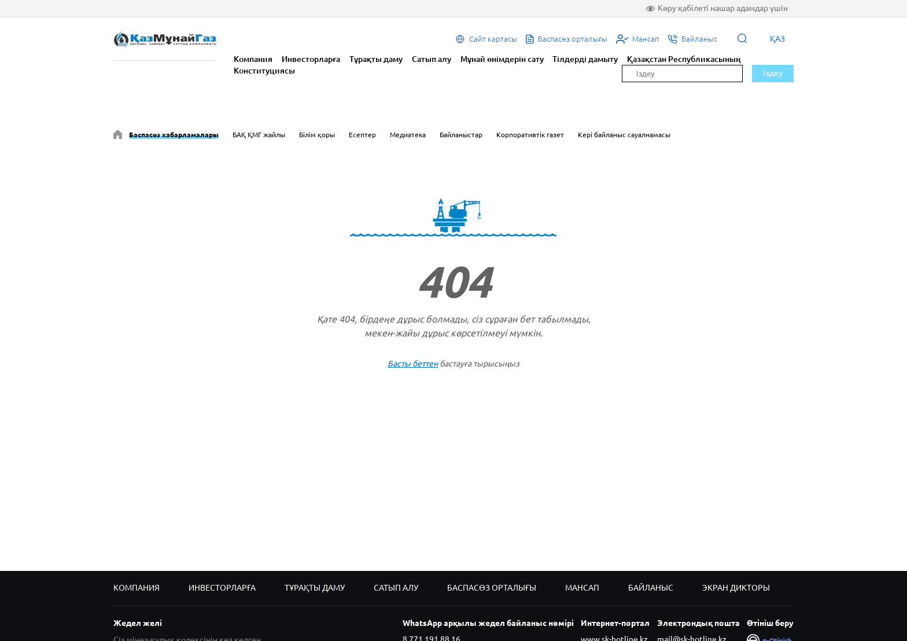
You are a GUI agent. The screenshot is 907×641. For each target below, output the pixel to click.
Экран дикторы (736, 587)
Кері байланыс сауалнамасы (624, 134)
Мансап (582, 587)
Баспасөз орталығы (491, 587)
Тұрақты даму (376, 59)
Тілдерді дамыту (585, 59)
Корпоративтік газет (530, 134)
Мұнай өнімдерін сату (502, 59)
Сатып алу (431, 59)
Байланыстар (461, 134)
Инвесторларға (311, 59)
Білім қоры (317, 134)
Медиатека (408, 134)
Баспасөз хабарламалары (174, 134)
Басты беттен (413, 363)
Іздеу (773, 73)
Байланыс (650, 587)
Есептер (362, 134)
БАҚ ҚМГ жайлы (259, 134)
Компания (253, 59)
